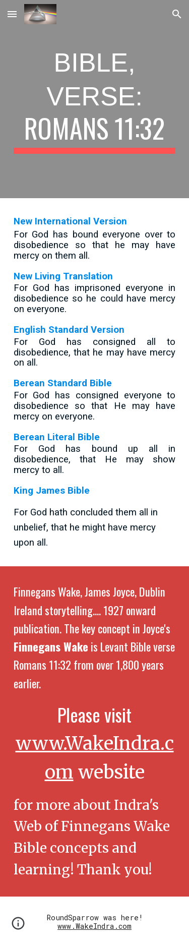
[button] (12, 14)
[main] (95, 99)
